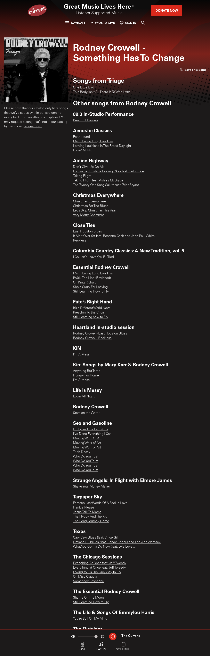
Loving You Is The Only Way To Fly (97, 572)
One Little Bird (83, 87)
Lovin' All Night (84, 150)
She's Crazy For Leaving (90, 287)
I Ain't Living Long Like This (93, 141)
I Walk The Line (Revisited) (92, 278)
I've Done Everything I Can (92, 434)
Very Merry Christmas (88, 215)
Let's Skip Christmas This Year (94, 210)
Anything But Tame (86, 371)
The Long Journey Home (91, 521)
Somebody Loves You (88, 581)
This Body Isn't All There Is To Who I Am (101, 92)
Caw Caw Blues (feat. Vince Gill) (96, 537)
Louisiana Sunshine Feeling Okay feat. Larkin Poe (108, 171)
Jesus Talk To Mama (87, 512)
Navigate (75, 22)
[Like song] (193, 69)
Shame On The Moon (88, 597)
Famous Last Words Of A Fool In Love (100, 503)
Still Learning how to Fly (90, 317)
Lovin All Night (84, 396)
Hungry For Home (86, 375)
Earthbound (81, 137)
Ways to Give (102, 22)
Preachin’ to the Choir (88, 312)
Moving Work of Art (87, 443)
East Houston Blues (87, 231)
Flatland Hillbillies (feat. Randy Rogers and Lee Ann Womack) (117, 542)
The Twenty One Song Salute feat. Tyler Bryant (106, 185)
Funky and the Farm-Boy (90, 429)
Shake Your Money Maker (91, 486)
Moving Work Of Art (87, 438)
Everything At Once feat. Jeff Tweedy (99, 563)
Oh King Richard (85, 282)
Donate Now (166, 10)
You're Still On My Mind (90, 618)
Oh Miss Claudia (85, 576)
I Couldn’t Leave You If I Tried (93, 257)
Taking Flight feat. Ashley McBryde (98, 180)
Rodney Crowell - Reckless (92, 338)
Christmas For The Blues (90, 206)
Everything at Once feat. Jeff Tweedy (99, 567)
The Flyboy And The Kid (90, 516)
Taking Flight (82, 176)
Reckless (79, 240)
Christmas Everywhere (89, 201)
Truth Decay (81, 452)
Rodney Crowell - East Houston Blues (100, 333)
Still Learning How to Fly (91, 602)
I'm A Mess (81, 354)
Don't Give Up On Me (89, 167)
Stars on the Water (86, 413)
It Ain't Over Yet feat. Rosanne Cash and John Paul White (114, 236)
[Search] (142, 22)
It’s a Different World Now (91, 308)
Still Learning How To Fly (91, 291)
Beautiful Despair (85, 120)
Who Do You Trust (85, 456)
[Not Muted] (73, 636)
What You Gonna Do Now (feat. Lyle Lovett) (104, 546)
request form (33, 126)
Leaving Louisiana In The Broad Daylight (102, 146)
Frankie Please (83, 507)
